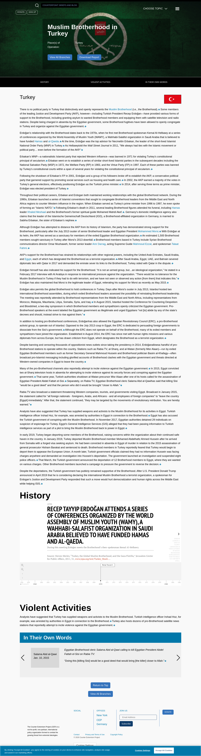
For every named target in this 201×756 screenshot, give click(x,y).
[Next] (177, 658)
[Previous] (24, 658)
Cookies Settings (85, 745)
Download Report (89, 57)
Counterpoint (60, 5)
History (44, 82)
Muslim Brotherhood (120, 109)
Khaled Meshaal (37, 212)
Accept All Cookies (164, 750)
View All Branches (100, 693)
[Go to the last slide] (22, 574)
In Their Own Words (156, 82)
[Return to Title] (22, 578)
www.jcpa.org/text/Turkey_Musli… (92, 558)
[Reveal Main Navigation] (178, 9)
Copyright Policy (116, 735)
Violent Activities (100, 82)
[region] (100, 543)
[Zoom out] (22, 569)
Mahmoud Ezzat (142, 244)
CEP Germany (102, 722)
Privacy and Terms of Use (95, 735)
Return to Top (100, 685)
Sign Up (32, 12)
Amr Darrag (99, 244)
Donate (21, 12)
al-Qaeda (53, 141)
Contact (76, 735)
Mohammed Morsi (148, 231)
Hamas (38, 141)
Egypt (28, 259)
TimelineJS (24, 584)
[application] (100, 574)
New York (102, 715)
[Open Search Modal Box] (37, 5)
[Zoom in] (22, 565)
